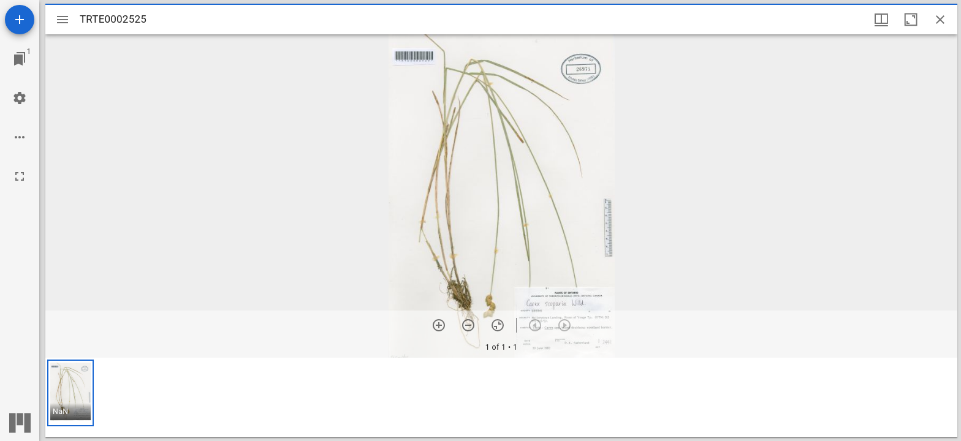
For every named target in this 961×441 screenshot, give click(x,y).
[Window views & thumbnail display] (881, 19)
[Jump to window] (19, 59)
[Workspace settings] (19, 98)
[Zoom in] (439, 325)
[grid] (501, 397)
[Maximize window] (910, 19)
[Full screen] (19, 176)
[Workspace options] (19, 137)
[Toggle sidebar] (62, 19)
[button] (70, 393)
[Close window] (940, 19)
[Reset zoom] (497, 325)
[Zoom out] (468, 325)
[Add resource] (19, 19)
